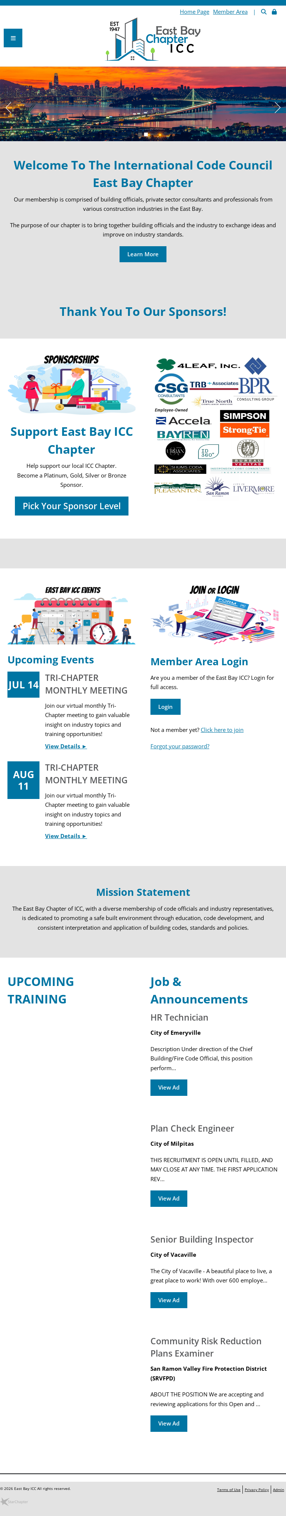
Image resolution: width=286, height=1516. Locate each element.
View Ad (168, 1087)
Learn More (143, 254)
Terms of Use (229, 1489)
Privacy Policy (257, 1489)
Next (280, 105)
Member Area (230, 11)
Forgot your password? (179, 746)
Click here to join (222, 729)
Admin (278, 1489)
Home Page (194, 11)
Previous (5, 105)
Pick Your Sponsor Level (72, 506)
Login (165, 706)
